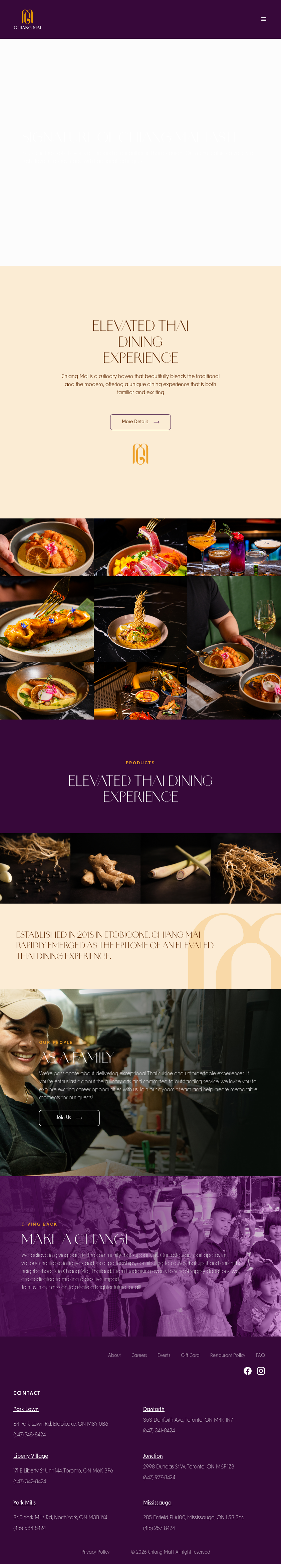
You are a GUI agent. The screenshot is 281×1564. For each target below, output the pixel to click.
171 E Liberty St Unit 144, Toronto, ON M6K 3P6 (63, 1471)
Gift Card (190, 1355)
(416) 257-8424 (159, 1528)
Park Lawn (26, 1409)
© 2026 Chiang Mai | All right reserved (170, 1552)
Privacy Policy (95, 1552)
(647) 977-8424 (159, 1477)
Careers (139, 1355)
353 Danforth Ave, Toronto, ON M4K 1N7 (188, 1420)
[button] (264, 19)
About (114, 1355)
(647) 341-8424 (159, 1431)
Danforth (154, 1409)
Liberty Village (30, 1456)
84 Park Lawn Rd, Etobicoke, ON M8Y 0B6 (60, 1424)
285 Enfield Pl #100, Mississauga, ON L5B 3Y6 (193, 1518)
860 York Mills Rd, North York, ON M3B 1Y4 (60, 1518)
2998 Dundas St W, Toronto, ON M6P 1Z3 (188, 1467)
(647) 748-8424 (29, 1435)
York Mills (24, 1503)
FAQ (260, 1355)
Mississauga (157, 1503)
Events (164, 1355)
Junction (153, 1456)
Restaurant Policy (227, 1355)
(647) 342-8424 (29, 1481)
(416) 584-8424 (29, 1528)
